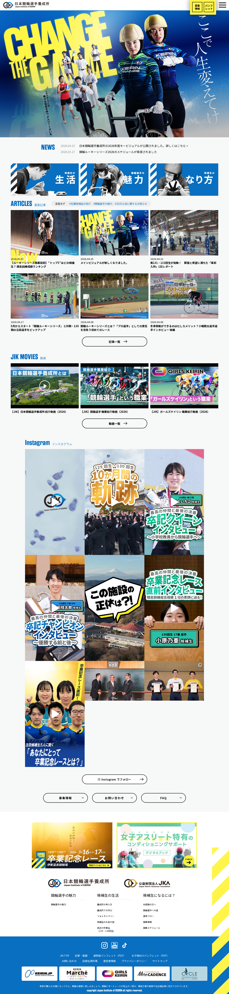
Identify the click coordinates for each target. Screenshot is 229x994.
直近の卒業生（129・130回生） (106, 929)
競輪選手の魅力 (58, 904)
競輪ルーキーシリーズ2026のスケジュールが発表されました (118, 152)
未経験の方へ (149, 904)
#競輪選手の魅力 (102, 203)
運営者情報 (109, 961)
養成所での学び (104, 910)
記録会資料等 (90, 961)
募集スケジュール (151, 927)
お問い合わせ (69, 961)
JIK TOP (64, 955)
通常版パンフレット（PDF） (109, 955)
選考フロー (148, 915)
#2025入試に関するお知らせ (131, 203)
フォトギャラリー (105, 915)
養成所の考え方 (104, 904)
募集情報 (197, 7)
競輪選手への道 (150, 910)
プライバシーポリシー (134, 961)
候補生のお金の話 (105, 921)
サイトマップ (159, 961)
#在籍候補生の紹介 (80, 203)
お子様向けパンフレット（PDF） (150, 955)
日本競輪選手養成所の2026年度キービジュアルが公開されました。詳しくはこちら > (133, 146)
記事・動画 (81, 955)
